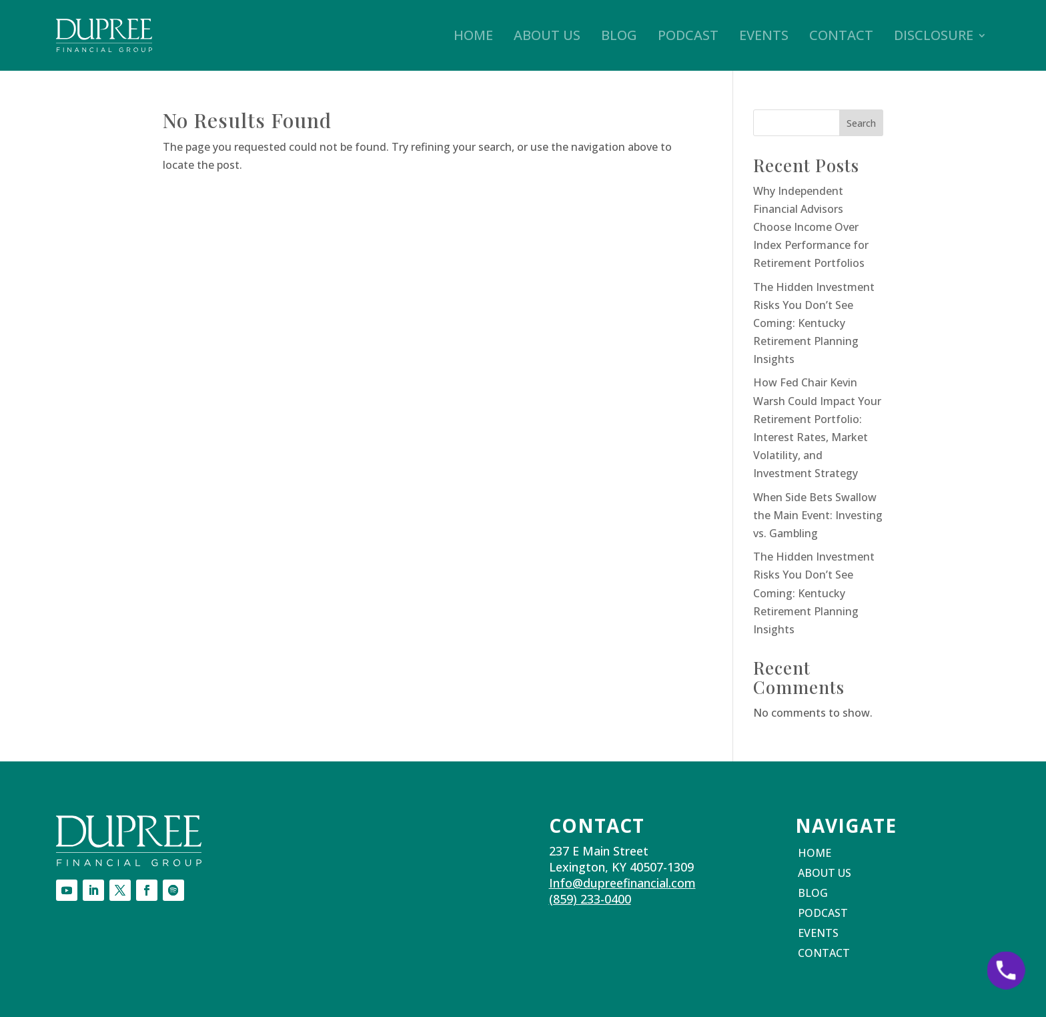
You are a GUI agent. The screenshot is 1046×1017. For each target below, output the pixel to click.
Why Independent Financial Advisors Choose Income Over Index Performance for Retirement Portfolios (811, 227)
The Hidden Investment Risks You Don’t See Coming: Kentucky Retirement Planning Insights (814, 323)
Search (861, 123)
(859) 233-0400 (590, 899)
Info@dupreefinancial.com (622, 883)
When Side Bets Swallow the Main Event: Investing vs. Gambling (818, 515)
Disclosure (933, 35)
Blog (619, 35)
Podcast (688, 35)
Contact (841, 35)
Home (473, 35)
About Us (547, 35)
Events (764, 35)
